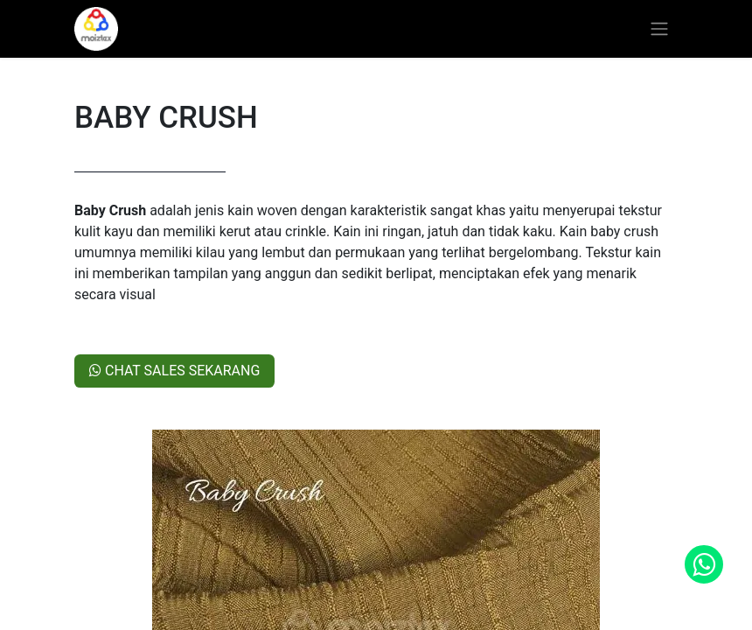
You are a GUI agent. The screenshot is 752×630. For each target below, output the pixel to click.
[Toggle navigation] (659, 29)
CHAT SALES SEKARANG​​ (174, 370)
